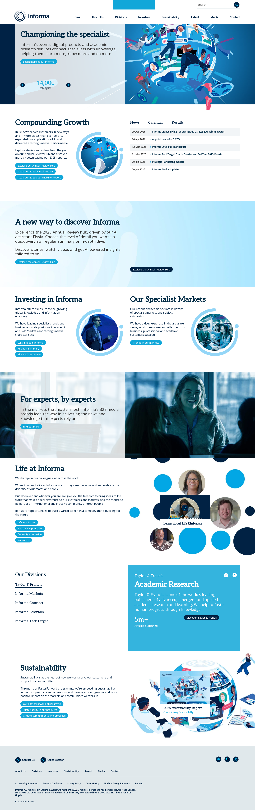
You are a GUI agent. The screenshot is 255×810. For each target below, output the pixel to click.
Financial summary (28, 348)
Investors (144, 17)
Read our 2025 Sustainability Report (39, 177)
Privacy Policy (74, 783)
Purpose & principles (30, 528)
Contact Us (28, 760)
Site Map (139, 783)
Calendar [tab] (155, 122)
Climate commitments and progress (44, 715)
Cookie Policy (92, 783)
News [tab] (135, 122)
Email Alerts (219, 759)
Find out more (31, 426)
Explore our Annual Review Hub (36, 165)
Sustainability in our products (40, 709)
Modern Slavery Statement (117, 783)
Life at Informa (26, 522)
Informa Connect (29, 603)
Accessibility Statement (26, 783)
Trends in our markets (146, 342)
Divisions (121, 17)
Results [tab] (178, 122)
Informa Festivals (29, 612)
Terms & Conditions (52, 783)
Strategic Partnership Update (168, 161)
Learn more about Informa (38, 61)
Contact (235, 17)
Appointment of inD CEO (166, 139)
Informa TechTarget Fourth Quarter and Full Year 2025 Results (187, 154)
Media (214, 17)
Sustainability (170, 17)
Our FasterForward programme (42, 703)
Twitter (236, 759)
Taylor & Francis (28, 585)
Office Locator (55, 760)
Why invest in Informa (31, 342)
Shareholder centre (29, 354)
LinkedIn (227, 759)
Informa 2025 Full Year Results (169, 146)
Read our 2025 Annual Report (35, 171)
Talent (195, 17)
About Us (97, 17)
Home (76, 17)
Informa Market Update (165, 169)
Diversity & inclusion (30, 534)
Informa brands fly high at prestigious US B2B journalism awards (188, 131)
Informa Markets (29, 594)
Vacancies (23, 540)
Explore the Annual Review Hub (36, 262)
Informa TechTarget (31, 621)
